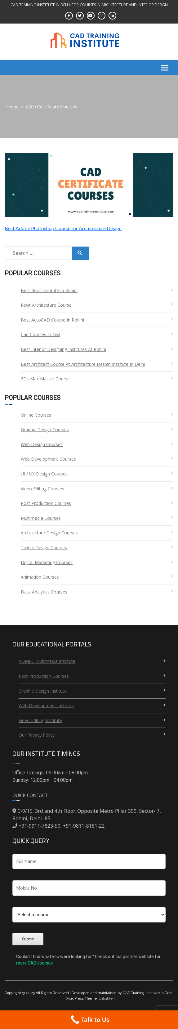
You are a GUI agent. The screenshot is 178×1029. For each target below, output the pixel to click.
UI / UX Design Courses (44, 474)
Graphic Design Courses (45, 429)
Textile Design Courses (44, 547)
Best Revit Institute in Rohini (49, 290)
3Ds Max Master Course (45, 379)
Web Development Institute (46, 705)
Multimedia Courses (41, 518)
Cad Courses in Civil (40, 334)
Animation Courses (40, 577)
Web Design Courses (42, 444)
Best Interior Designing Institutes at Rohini (63, 349)
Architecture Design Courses (49, 533)
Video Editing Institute (40, 720)
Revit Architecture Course (46, 305)
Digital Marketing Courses (47, 562)
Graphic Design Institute (43, 691)
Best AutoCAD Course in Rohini (52, 320)
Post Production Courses (46, 503)
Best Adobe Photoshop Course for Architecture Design (63, 228)
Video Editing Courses (42, 489)
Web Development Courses (48, 459)
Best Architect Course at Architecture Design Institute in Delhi (83, 364)
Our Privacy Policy (37, 735)
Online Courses (36, 415)
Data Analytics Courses (44, 592)
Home (12, 106)
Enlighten (107, 998)
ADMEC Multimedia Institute (47, 661)
